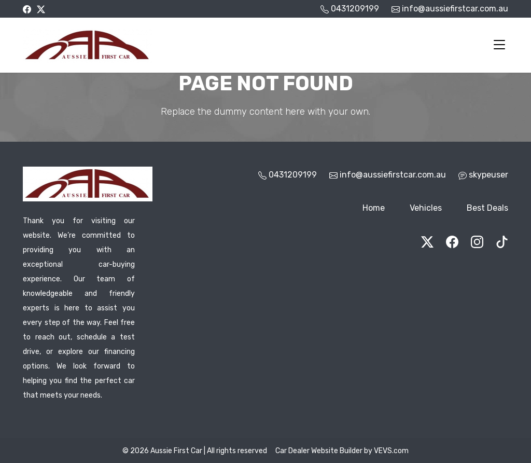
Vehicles (426, 208)
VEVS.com (391, 450)
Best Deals (487, 208)
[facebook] (27, 8)
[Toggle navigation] (499, 45)
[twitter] (41, 8)
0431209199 (293, 175)
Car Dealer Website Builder (318, 450)
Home (373, 208)
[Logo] (87, 44)
